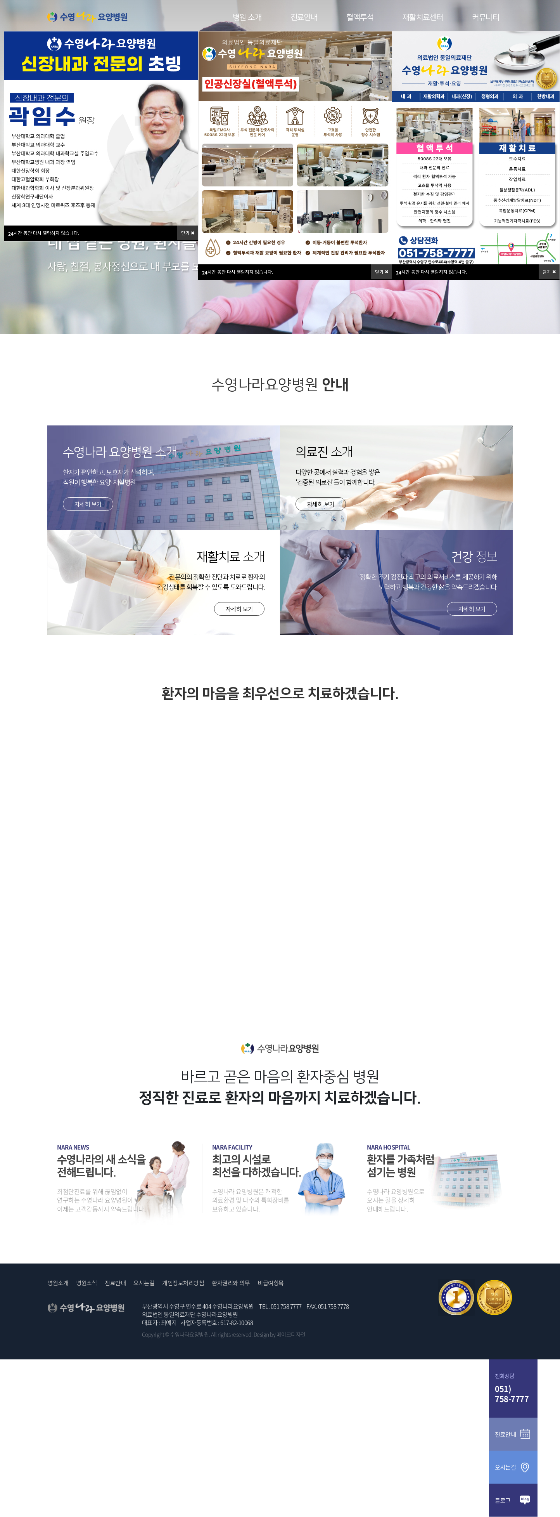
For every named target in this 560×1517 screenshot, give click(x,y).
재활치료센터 (423, 17)
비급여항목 (271, 1283)
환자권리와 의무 (231, 1283)
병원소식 (86, 1283)
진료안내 (304, 17)
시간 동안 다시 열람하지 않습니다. (237, 272)
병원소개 (57, 1283)
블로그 (513, 1500)
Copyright (153, 1334)
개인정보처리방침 (183, 1283)
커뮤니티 (485, 17)
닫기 (381, 271)
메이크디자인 (291, 1334)
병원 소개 (247, 17)
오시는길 (143, 1283)
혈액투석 (359, 17)
